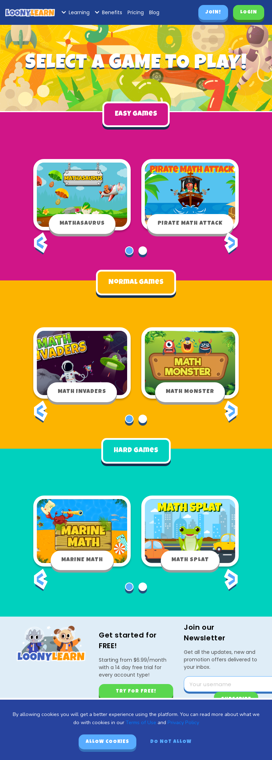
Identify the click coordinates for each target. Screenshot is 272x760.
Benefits (108, 12)
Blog (154, 12)
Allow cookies (107, 741)
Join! (213, 12)
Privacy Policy (183, 722)
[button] (129, 251)
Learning (76, 12)
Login (248, 12)
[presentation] (40, 248)
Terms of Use (141, 722)
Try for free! (136, 691)
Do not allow (171, 741)
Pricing (136, 12)
